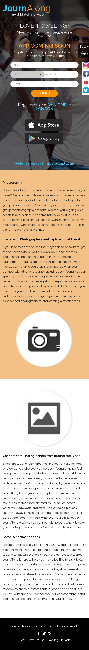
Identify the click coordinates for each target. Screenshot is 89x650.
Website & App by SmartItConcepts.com (44, 163)
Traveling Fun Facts (58, 640)
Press (22, 640)
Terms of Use (36, 640)
